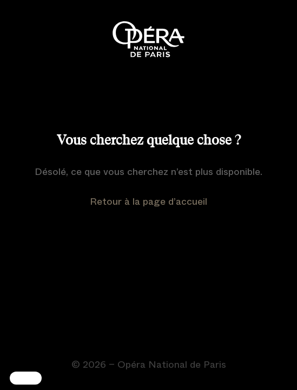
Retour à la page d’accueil (148, 201)
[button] (26, 378)
